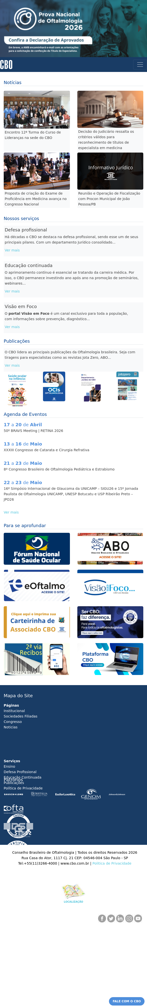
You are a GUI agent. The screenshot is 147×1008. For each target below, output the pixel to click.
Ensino (9, 766)
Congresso (13, 722)
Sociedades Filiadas (20, 716)
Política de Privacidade (23, 788)
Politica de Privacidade (111, 863)
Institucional (14, 711)
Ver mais (12, 250)
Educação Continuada (23, 777)
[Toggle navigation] (140, 64)
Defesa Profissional (20, 772)
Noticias (11, 727)
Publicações (14, 783)
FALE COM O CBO (127, 1001)
